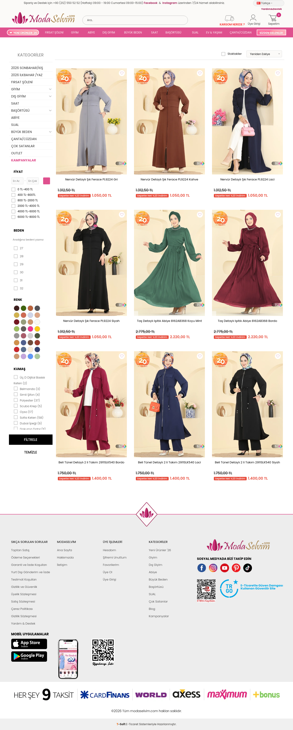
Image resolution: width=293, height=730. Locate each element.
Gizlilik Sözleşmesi (24, 616)
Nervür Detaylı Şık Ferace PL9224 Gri (91, 179)
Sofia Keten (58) (28, 417)
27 (18, 248)
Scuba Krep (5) (28, 405)
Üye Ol (107, 572)
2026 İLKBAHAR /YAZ (27, 75)
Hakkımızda (65, 557)
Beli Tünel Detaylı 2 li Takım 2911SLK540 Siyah (247, 462)
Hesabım (109, 550)
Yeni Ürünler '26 (160, 550)
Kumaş (19, 369)
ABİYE (91, 32)
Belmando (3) (27, 388)
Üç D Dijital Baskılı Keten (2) (29, 380)
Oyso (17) (23, 411)
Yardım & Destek (23, 623)
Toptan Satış (20, 550)
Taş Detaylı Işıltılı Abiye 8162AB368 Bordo (247, 321)
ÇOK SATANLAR (23, 146)
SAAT (154, 32)
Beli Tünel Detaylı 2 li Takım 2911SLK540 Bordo (91, 462)
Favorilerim (111, 565)
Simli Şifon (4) (27, 394)
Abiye (153, 572)
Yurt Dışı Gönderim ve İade (30, 572)
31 (18, 280)
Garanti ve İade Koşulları (29, 565)
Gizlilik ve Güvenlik (24, 587)
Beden (19, 230)
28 (19, 256)
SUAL (194, 32)
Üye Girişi (109, 579)
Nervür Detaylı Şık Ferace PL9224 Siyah (91, 321)
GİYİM (75, 32)
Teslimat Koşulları (24, 579)
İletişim (62, 565)
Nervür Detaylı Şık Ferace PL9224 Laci (247, 179)
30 (19, 272)
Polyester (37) (27, 400)
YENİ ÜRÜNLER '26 (25, 33)
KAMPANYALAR (23, 160)
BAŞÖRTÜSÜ (173, 32)
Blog (152, 609)
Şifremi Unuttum (115, 557)
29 (19, 264)
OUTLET (16, 153)
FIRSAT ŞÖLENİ (54, 32)
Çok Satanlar (158, 601)
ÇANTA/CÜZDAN (240, 32)
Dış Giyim (155, 565)
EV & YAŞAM (214, 32)
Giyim (153, 557)
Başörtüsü (156, 587)
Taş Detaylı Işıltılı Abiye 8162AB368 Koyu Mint (169, 321)
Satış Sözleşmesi (23, 601)
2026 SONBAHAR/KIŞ (27, 68)
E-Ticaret (132, 709)
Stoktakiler (231, 53)
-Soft (121, 709)
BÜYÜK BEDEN (133, 32)
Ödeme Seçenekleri (25, 557)
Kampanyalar (159, 616)
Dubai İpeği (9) (28, 423)
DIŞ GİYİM (109, 32)
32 (18, 288)
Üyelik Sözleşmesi (23, 594)
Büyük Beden (158, 579)
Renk (18, 299)
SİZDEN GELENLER (271, 33)
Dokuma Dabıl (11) (30, 428)
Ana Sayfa (64, 550)
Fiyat (18, 171)
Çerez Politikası (22, 609)
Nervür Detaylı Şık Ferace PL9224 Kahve (169, 179)
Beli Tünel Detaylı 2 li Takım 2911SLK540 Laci (169, 462)
